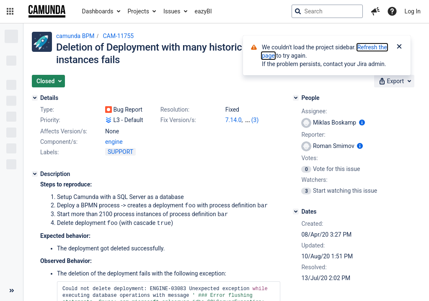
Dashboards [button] (98, 11)
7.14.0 (233, 120)
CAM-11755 (118, 36)
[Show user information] (362, 122)
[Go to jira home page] (47, 11)
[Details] (35, 98)
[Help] (392, 11)
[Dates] (296, 211)
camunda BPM (75, 36)
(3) (255, 120)
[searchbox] (327, 11)
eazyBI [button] (203, 11)
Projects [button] (138, 11)
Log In (413, 11)
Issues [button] (172, 11)
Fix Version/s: (178, 120)
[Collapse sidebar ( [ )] (11, 290)
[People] (296, 98)
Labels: (49, 152)
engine (114, 141)
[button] (10, 11)
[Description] (35, 174)
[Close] (399, 47)
